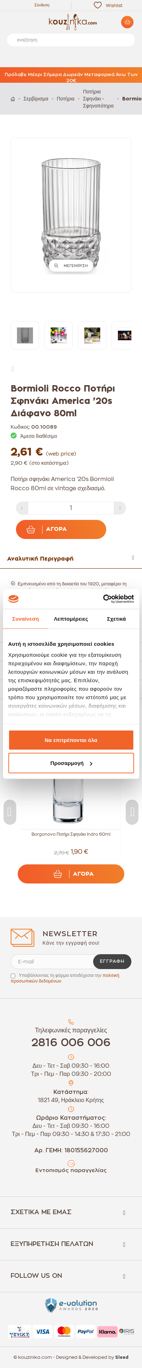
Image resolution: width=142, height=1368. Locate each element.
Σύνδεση (41, 5)
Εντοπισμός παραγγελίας (71, 1170)
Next (14, 368)
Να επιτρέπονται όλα (71, 740)
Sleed (122, 1357)
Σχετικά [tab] (116, 618)
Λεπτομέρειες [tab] (71, 618)
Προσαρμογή (71, 763)
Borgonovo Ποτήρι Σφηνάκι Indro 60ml (71, 834)
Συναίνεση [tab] (25, 618)
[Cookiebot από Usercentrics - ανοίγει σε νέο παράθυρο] (103, 599)
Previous (10, 812)
